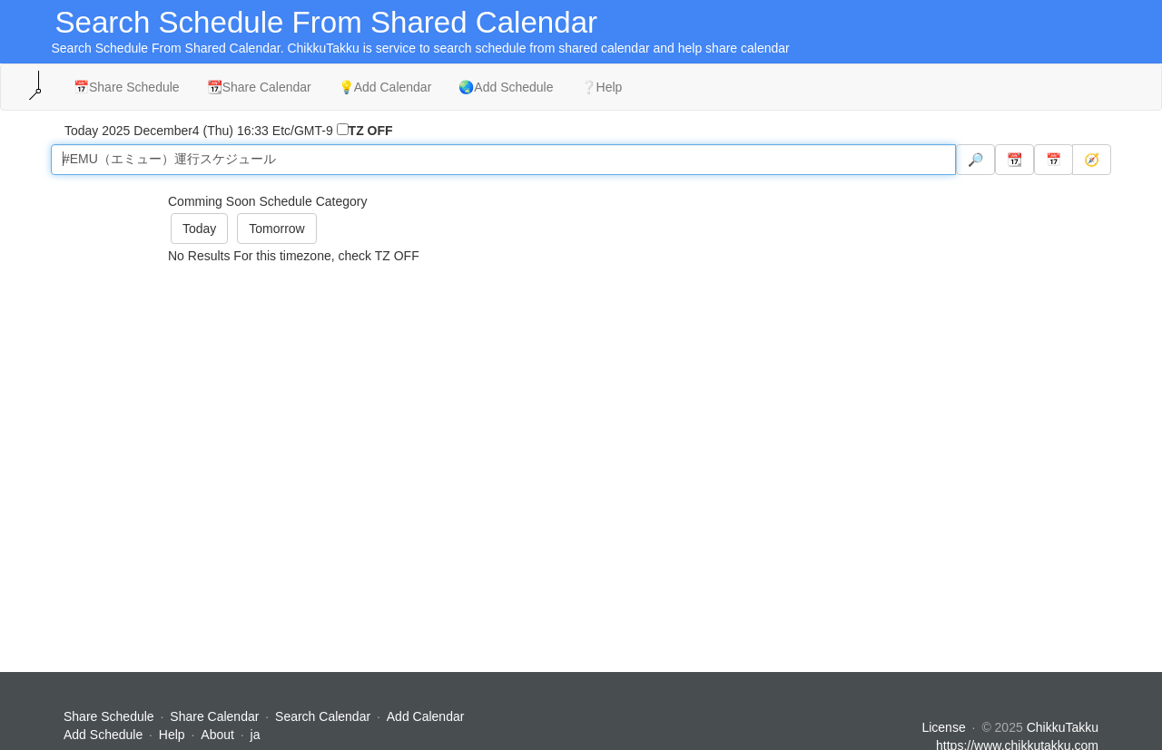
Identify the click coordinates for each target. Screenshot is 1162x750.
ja (256, 734)
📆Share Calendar (259, 87)
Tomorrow (276, 228)
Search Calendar (324, 716)
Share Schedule (109, 716)
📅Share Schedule (127, 87)
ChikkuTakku (1062, 727)
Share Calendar (214, 716)
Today (199, 228)
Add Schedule (103, 734)
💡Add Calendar (385, 87)
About (217, 734)
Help (172, 734)
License (943, 727)
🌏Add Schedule (505, 87)
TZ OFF (371, 130)
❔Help (602, 87)
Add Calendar (426, 716)
